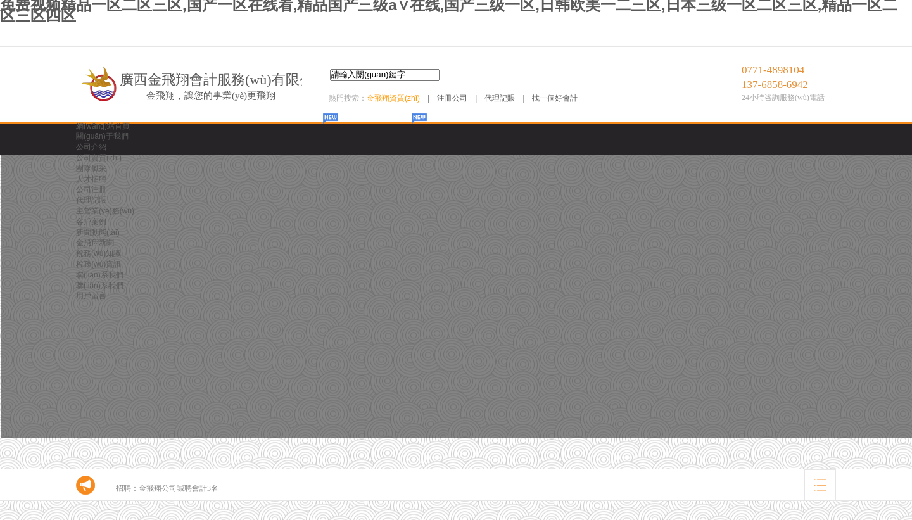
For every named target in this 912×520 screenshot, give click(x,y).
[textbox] (385, 75)
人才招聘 (91, 179)
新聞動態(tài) (98, 232)
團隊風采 (91, 168)
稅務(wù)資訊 (98, 264)
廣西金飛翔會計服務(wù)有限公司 (223, 79)
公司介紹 (91, 147)
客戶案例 (91, 221)
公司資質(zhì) (99, 157)
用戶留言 (91, 295)
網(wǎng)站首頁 (103, 126)
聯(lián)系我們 (100, 274)
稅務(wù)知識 (98, 253)
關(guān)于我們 (102, 136)
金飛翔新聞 (95, 242)
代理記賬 (499, 98)
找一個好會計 (555, 98)
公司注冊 (91, 189)
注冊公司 (452, 98)
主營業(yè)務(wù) (105, 210)
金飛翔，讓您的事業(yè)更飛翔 (211, 96)
